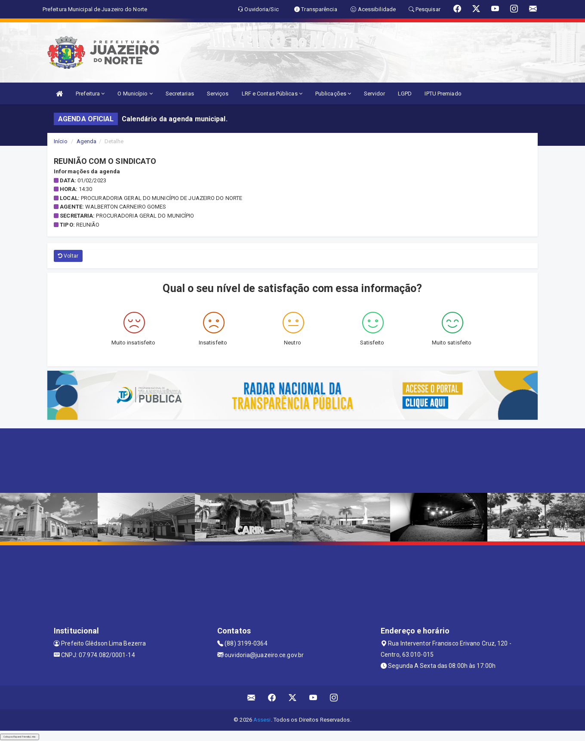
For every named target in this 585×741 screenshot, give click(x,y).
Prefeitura (90, 93)
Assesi (262, 719)
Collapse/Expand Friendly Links (19, 736)
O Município (134, 93)
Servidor (374, 93)
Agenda (87, 141)
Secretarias (180, 93)
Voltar (68, 256)
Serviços (218, 93)
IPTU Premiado (443, 93)
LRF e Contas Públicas (272, 93)
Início (61, 141)
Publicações (333, 93)
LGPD (405, 93)
